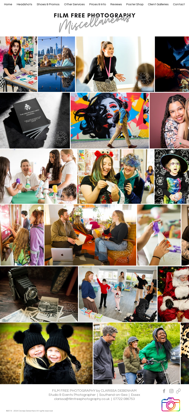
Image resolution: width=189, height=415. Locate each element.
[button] (24, 4)
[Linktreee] (178, 391)
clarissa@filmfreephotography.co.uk (82, 399)
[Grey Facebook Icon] (164, 391)
